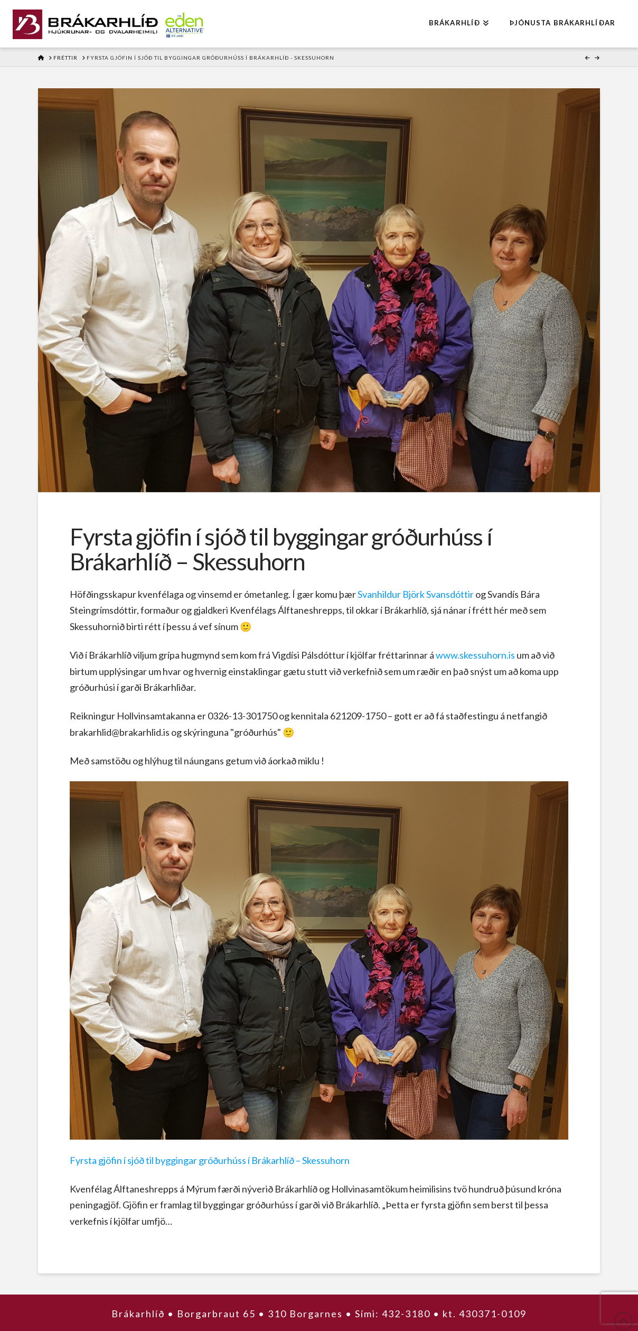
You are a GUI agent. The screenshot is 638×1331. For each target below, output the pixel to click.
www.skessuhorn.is (475, 655)
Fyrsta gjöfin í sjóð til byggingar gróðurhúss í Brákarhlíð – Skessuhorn (210, 1160)
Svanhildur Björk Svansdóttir (416, 594)
